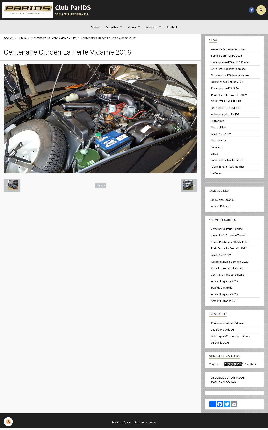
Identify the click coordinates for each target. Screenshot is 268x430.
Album (132, 27)
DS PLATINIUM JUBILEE (226, 103)
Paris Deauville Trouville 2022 (229, 97)
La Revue (216, 149)
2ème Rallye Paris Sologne (227, 230)
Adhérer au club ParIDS (225, 116)
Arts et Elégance (221, 208)
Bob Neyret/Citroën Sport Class (230, 338)
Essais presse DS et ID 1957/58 (230, 64)
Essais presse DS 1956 (225, 90)
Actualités (112, 27)
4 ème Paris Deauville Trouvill (228, 51)
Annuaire (152, 27)
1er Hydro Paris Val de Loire (227, 276)
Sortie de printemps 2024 (226, 57)
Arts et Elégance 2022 (224, 283)
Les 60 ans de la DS (222, 331)
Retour (100, 187)
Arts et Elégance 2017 (224, 302)
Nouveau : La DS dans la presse (230, 77)
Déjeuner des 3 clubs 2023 (227, 83)
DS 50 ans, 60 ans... (223, 201)
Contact (172, 27)
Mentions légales (121, 424)
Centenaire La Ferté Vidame (227, 325)
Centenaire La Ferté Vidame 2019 (53, 40)
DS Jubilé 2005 (220, 344)
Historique (217, 122)
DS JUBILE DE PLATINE (225, 109)
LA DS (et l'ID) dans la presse (228, 70)
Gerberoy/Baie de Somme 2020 (229, 263)
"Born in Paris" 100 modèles (228, 168)
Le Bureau (217, 175)
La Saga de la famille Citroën (227, 162)
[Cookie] (8, 421)
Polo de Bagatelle (221, 289)
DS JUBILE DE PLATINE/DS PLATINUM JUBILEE (227, 381)
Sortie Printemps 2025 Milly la (229, 244)
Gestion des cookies (145, 424)
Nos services (219, 142)
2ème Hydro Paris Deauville (227, 270)
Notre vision (218, 129)
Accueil (95, 27)
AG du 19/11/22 (221, 136)
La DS (214, 155)
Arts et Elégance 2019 (224, 296)
